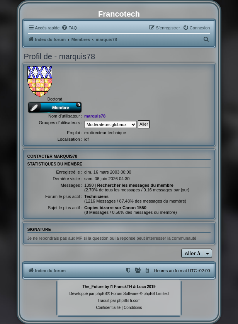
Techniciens (96, 196)
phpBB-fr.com (129, 300)
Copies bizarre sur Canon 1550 (115, 207)
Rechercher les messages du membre (135, 185)
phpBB (101, 294)
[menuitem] (69, 27)
